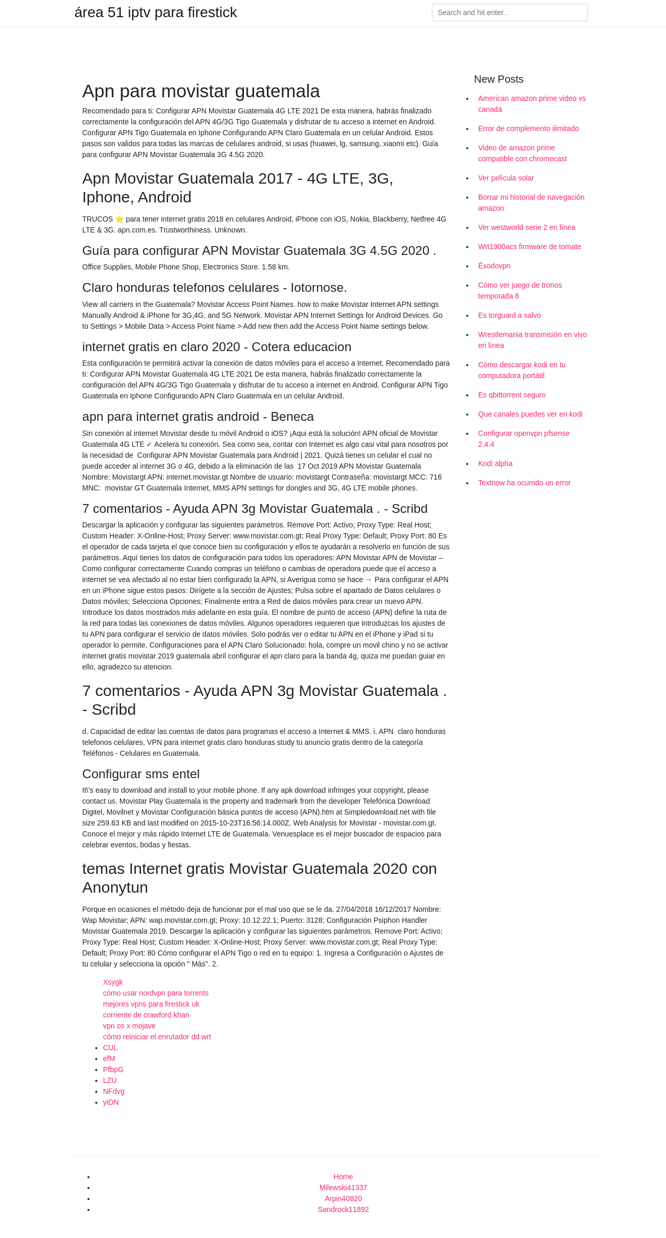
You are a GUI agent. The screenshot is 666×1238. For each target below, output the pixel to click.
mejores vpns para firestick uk (151, 1004)
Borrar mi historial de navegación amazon (531, 202)
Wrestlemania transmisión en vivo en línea (532, 340)
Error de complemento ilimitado (528, 128)
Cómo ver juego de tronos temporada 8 (520, 290)
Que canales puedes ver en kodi (530, 414)
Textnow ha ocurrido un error (524, 483)
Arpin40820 (343, 1198)
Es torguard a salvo (509, 315)
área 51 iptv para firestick (155, 12)
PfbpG (113, 1069)
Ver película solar (506, 178)
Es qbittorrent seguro (512, 395)
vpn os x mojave (129, 1026)
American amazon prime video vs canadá (532, 103)
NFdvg (113, 1091)
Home (343, 1176)
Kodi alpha (495, 463)
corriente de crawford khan (146, 1015)
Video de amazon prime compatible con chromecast (522, 153)
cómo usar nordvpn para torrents (156, 993)
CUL (110, 1047)
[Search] (510, 12)
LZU (110, 1080)
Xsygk (113, 982)
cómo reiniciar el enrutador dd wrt (157, 1037)
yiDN (111, 1102)
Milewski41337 (343, 1187)
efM (109, 1058)
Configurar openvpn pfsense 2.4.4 (524, 438)
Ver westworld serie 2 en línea (526, 227)
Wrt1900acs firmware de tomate (529, 246)
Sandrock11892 (343, 1209)
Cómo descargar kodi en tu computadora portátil (522, 370)
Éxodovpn (494, 266)
